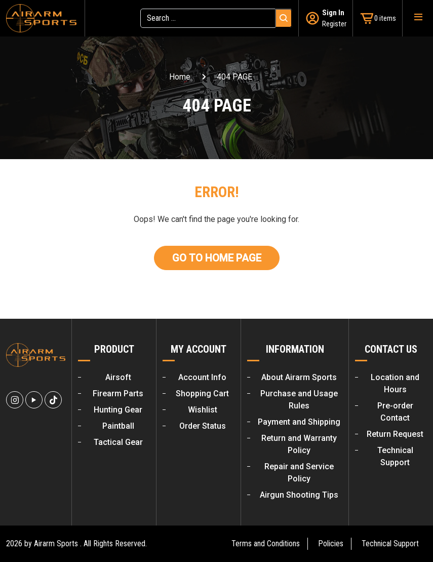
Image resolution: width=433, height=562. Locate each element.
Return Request (395, 434)
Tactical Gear (118, 442)
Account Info (202, 377)
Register (334, 23)
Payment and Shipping (299, 422)
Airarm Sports (56, 543)
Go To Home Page (216, 258)
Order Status (202, 426)
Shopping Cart (202, 393)
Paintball (118, 426)
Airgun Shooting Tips (299, 495)
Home (179, 77)
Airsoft (118, 377)
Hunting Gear (118, 410)
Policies (330, 543)
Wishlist (202, 410)
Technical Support (390, 543)
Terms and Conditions (265, 543)
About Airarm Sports (299, 377)
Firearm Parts (118, 393)
